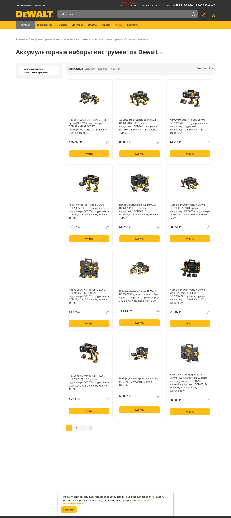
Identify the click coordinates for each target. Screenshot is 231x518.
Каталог (25, 25)
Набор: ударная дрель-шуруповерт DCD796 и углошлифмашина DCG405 (139, 382)
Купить (89, 153)
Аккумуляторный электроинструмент (34, 70)
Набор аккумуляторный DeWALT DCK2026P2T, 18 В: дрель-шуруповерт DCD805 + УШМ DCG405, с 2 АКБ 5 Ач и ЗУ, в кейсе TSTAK (138, 211)
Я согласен (68, 509)
